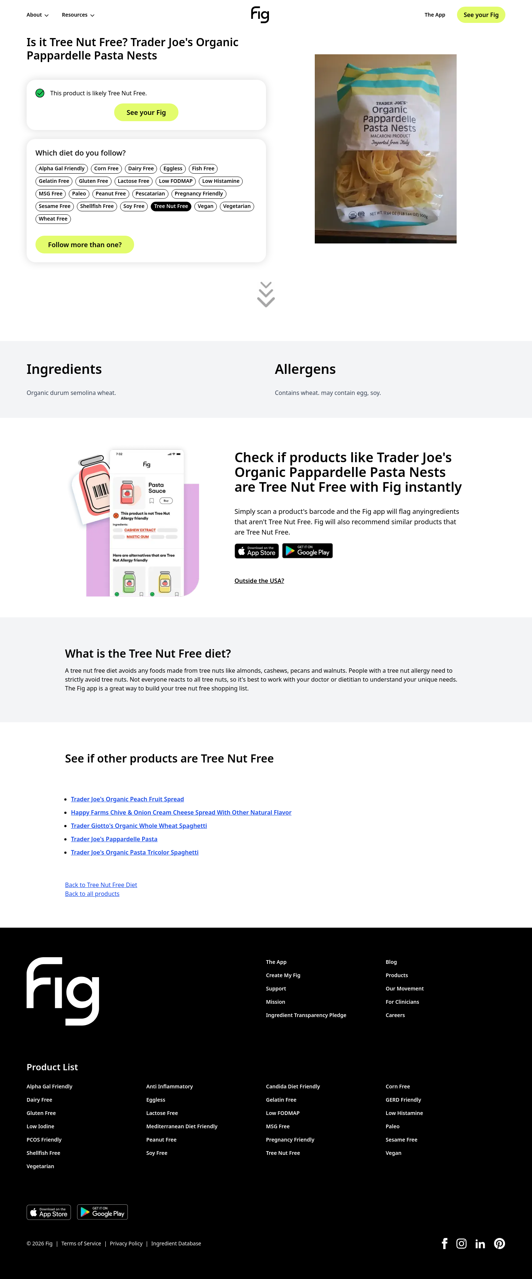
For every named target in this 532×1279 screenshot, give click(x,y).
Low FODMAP (175, 180)
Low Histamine (220, 180)
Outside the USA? (259, 581)
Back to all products (92, 894)
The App (435, 14)
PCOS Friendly (44, 1139)
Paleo (79, 193)
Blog (391, 961)
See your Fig (481, 15)
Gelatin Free (54, 180)
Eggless (172, 168)
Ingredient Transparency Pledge (306, 1015)
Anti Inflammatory (169, 1086)
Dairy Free (141, 168)
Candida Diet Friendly (293, 1086)
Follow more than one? (85, 244)
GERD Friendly (403, 1099)
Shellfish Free (97, 205)
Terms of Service (81, 1243)
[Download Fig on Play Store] (102, 1212)
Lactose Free (134, 180)
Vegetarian (237, 205)
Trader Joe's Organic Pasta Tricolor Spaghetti (135, 852)
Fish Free (203, 168)
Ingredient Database (176, 1243)
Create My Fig (283, 975)
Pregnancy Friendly (199, 193)
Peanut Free (111, 193)
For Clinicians (402, 1001)
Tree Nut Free (171, 205)
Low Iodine (40, 1126)
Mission (275, 1001)
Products (397, 975)
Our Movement (405, 988)
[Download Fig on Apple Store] (49, 1212)
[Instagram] (461, 1243)
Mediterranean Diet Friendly (182, 1126)
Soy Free (133, 205)
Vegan (206, 205)
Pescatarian (150, 193)
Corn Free (106, 168)
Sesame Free (55, 205)
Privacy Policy (126, 1243)
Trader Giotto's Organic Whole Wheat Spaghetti (139, 826)
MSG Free (50, 193)
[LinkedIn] (480, 1243)
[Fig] (260, 15)
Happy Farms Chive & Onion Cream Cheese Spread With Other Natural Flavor (181, 812)
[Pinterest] (499, 1243)
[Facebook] (444, 1243)
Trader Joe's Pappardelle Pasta (114, 839)
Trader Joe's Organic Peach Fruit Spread (127, 799)
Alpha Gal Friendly (62, 168)
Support (276, 988)
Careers (395, 1015)
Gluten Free (93, 180)
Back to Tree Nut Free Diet (101, 885)
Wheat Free (53, 218)
